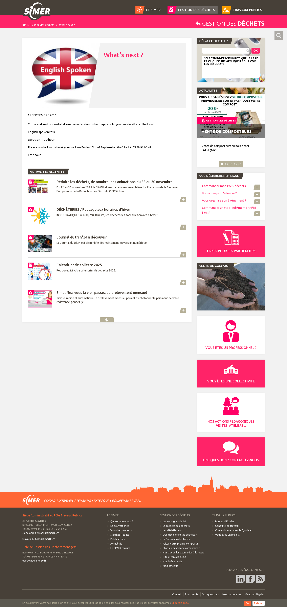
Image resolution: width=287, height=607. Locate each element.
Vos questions (210, 594)
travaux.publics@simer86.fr (38, 538)
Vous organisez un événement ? (224, 200)
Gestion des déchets (42, 24)
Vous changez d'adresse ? (219, 193)
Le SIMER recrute (120, 548)
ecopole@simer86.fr (34, 560)
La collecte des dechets (176, 525)
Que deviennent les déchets (179, 534)
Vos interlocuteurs (121, 530)
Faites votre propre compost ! (180, 543)
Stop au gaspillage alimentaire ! (181, 548)
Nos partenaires (231, 594)
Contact (176, 594)
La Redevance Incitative (176, 539)
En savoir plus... (180, 603)
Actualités (107, 319)
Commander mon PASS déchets (224, 186)
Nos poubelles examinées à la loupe (183, 552)
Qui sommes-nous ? (121, 521)
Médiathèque (170, 565)
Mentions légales (255, 594)
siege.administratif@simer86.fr (40, 532)
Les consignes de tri (174, 521)
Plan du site (192, 594)
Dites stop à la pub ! (174, 556)
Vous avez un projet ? (227, 534)
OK (247, 603)
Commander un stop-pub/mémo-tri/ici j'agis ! (229, 210)
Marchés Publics (119, 534)
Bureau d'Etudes (224, 521)
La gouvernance (119, 525)
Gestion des (230, 23)
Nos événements (172, 561)
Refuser (258, 603)
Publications (117, 539)
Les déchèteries (172, 530)
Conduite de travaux (227, 525)
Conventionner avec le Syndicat (233, 530)
